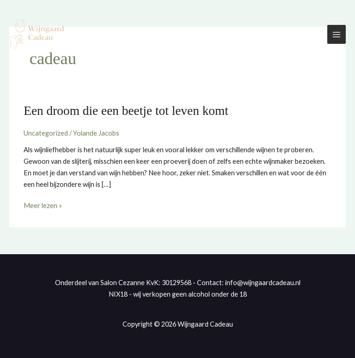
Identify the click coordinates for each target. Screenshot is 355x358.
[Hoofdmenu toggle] (336, 34)
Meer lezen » (43, 204)
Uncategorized (46, 133)
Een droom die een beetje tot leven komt (126, 111)
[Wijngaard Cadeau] (37, 34)
